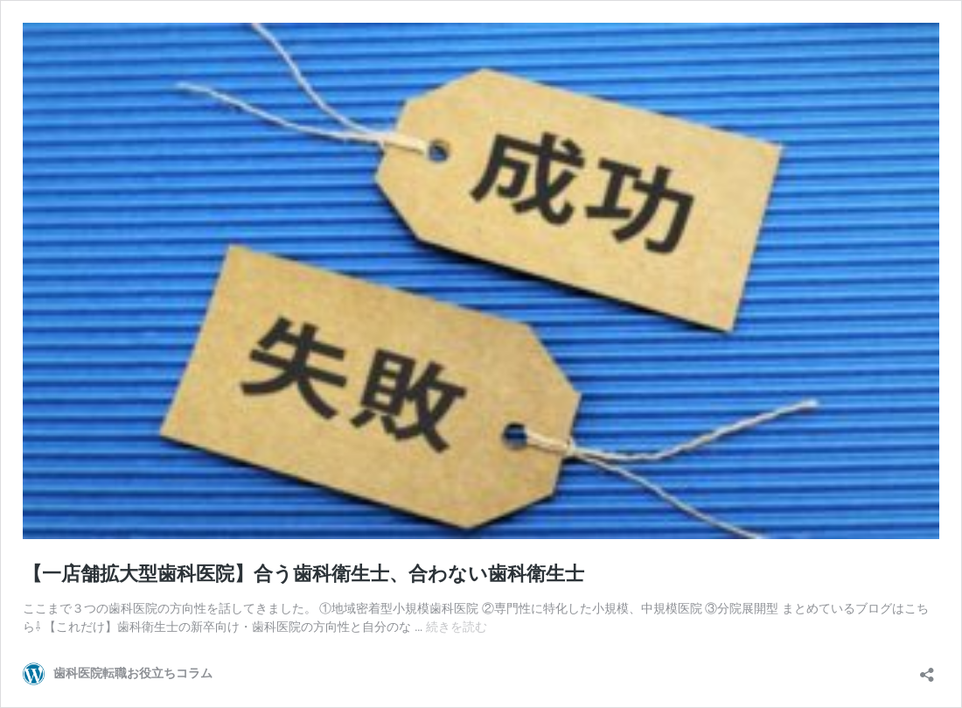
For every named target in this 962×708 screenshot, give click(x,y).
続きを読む (456, 627)
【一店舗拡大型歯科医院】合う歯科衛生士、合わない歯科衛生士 (303, 574)
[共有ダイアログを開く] (927, 669)
